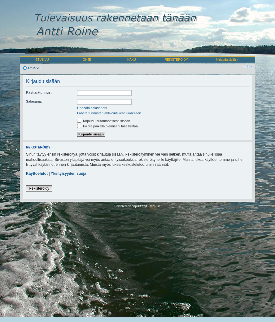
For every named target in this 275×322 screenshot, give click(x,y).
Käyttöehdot (37, 173)
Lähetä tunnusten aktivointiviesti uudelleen (109, 113)
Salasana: (34, 101)
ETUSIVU (42, 59)
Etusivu (34, 68)
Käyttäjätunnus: (39, 92)
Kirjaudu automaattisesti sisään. (104, 121)
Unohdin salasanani (92, 108)
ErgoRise (154, 206)
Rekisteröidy (39, 188)
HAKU (131, 59)
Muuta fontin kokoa (247, 66)
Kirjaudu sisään (227, 59)
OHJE (87, 59)
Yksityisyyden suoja (68, 173)
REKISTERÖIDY (176, 59)
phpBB (136, 206)
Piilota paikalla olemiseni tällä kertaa (107, 126)
